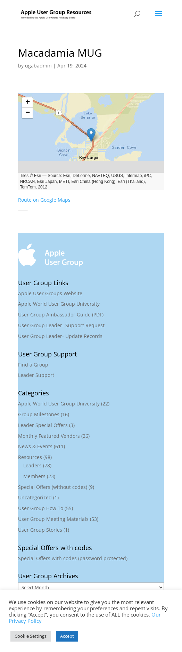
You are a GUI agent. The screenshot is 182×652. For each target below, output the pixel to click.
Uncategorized (35, 497)
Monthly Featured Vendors (49, 436)
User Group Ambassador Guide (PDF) (61, 314)
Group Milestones (38, 414)
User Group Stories (40, 529)
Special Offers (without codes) (52, 487)
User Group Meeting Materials (53, 519)
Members (34, 476)
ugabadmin (38, 65)
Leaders (32, 465)
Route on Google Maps (44, 199)
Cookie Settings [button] (31, 636)
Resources (30, 457)
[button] (91, 135)
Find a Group (33, 364)
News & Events (35, 446)
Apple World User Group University (59, 303)
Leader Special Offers (43, 425)
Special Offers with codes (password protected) (72, 558)
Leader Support (36, 375)
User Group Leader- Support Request (61, 325)
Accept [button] (67, 636)
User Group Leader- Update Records (60, 336)
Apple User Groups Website (50, 293)
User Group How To (40, 508)
